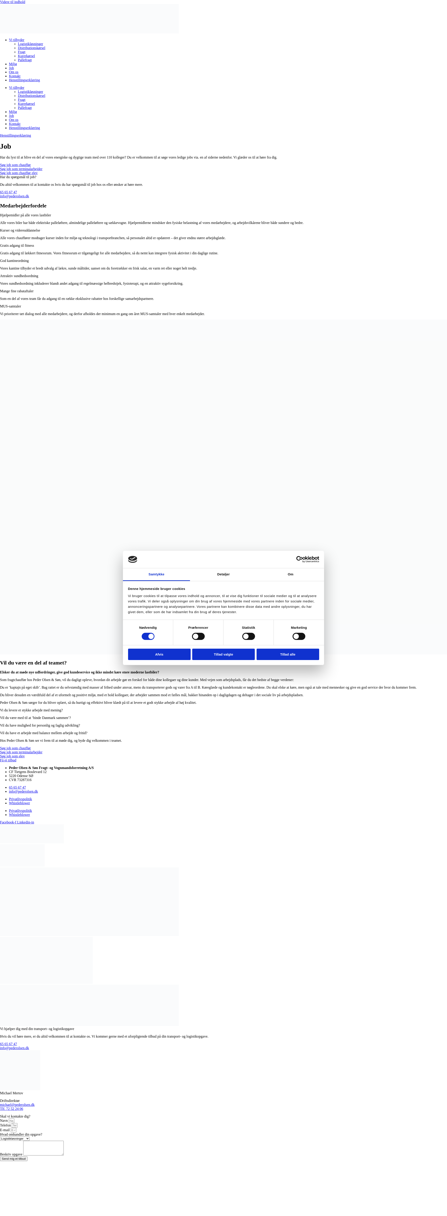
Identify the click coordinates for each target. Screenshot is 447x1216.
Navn (4, 1120)
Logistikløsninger (30, 44)
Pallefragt (25, 60)
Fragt (21, 52)
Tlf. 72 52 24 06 (11, 1109)
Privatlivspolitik (20, 799)
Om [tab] (290, 574)
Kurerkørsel (26, 56)
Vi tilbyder (16, 40)
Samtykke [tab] (156, 574)
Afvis (159, 654)
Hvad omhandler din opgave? (21, 1134)
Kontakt (15, 76)
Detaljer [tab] (223, 574)
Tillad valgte (223, 654)
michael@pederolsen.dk (17, 1105)
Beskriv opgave (11, 1157)
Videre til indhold (12, 2)
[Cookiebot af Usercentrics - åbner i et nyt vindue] (299, 559)
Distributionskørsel (31, 48)
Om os (13, 72)
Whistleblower (19, 803)
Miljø (13, 64)
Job (11, 68)
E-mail (5, 1130)
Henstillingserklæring (24, 80)
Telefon (6, 1125)
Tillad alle (287, 654)
